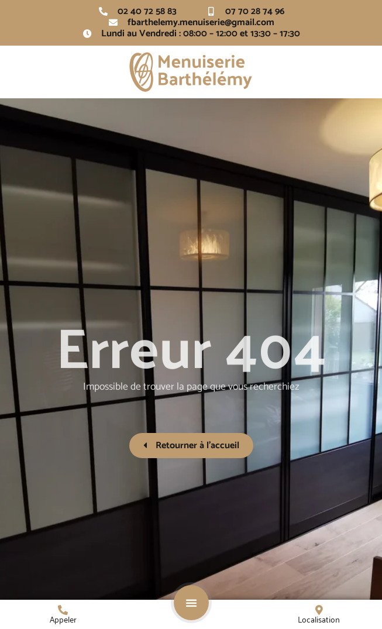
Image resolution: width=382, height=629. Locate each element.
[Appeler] (63, 610)
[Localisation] (319, 610)
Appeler (63, 618)
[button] (191, 602)
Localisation (319, 618)
